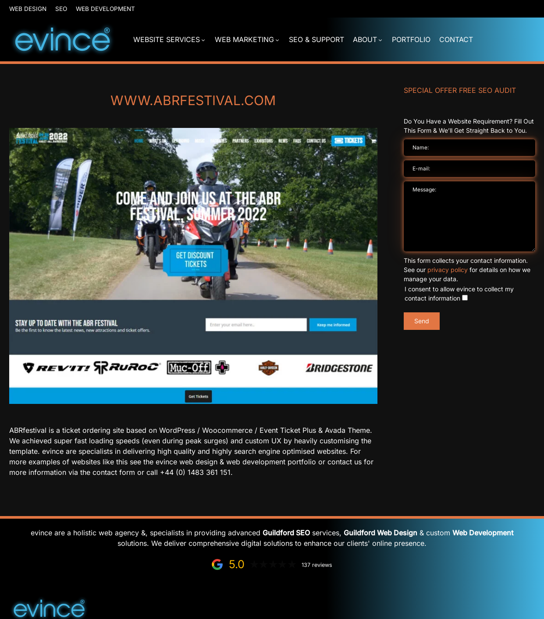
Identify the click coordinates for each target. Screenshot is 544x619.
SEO (61, 8)
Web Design (27, 8)
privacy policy (447, 269)
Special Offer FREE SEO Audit (460, 90)
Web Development (105, 8)
